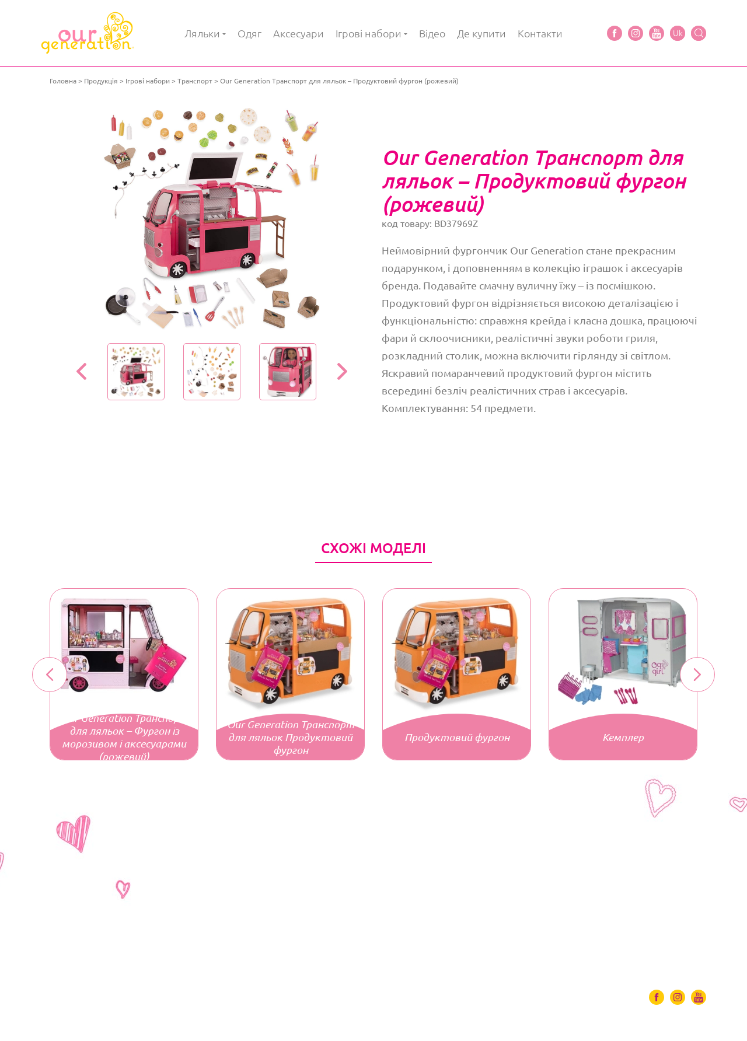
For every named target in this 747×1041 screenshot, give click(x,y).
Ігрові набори (369, 33)
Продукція (101, 81)
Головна (63, 81)
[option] (212, 219)
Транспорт (194, 81)
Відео (432, 33)
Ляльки (202, 33)
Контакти (540, 33)
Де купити (481, 33)
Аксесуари (298, 33)
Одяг (249, 33)
